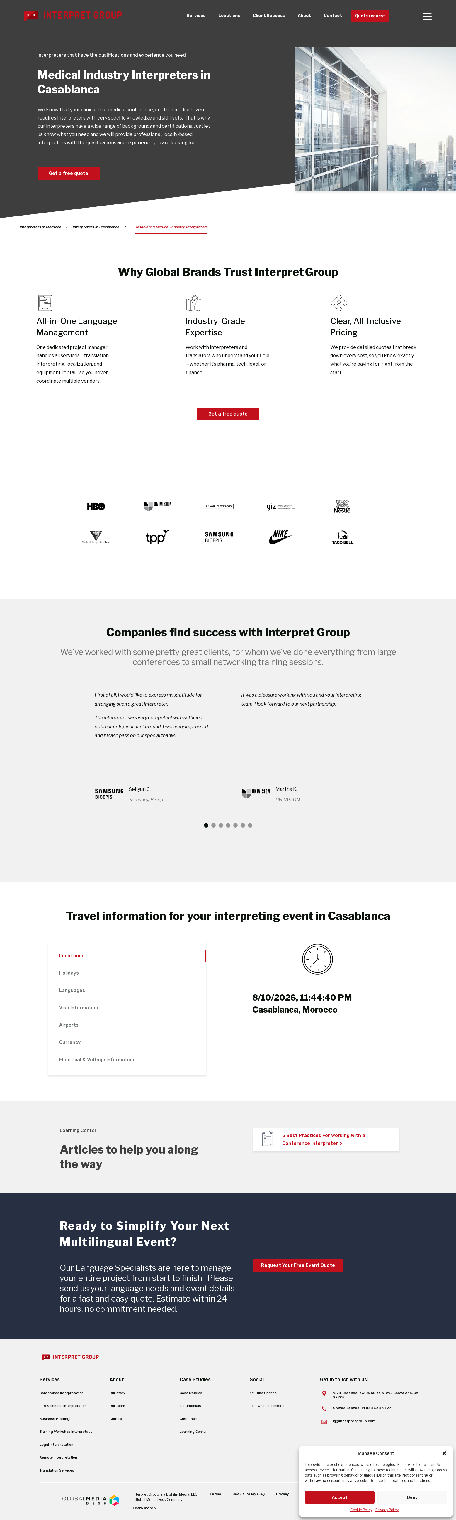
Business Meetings (56, 1419)
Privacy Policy (387, 1510)
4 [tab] (228, 825)
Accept (340, 1497)
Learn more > (144, 1508)
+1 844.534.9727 (376, 1408)
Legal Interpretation (56, 1444)
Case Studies (191, 1393)
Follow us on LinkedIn (267, 1406)
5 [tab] (235, 825)
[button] (444, 1453)
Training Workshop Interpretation (67, 1432)
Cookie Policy (361, 1510)
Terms (215, 1494)
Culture (116, 1419)
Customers (189, 1419)
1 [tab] (206, 825)
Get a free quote (68, 173)
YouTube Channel (264, 1393)
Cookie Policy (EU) (248, 1494)
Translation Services (57, 1470)
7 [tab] (250, 825)
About (298, 16)
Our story (117, 1393)
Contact (328, 16)
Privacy (282, 1494)
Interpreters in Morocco (41, 227)
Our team (117, 1406)
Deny (412, 1497)
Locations (219, 16)
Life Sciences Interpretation (63, 1406)
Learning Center (193, 1432)
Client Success (261, 16)
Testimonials (190, 1406)
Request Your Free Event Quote (298, 1265)
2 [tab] (213, 825)
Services (184, 16)
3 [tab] (221, 825)
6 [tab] (243, 825)
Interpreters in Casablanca (96, 227)
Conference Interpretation (62, 1393)
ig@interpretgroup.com (354, 1421)
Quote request (368, 16)
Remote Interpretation (58, 1457)
